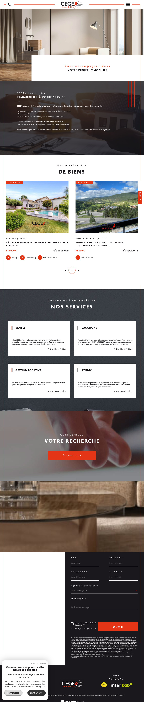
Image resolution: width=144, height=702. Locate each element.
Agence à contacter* (84, 585)
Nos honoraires (66, 695)
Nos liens (103, 695)
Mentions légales (88, 695)
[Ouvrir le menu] (128, 4)
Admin (97, 695)
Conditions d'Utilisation (119, 656)
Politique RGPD (112, 695)
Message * (79, 598)
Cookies (121, 695)
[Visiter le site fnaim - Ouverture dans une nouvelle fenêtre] (104, 685)
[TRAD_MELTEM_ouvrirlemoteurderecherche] (10, 4)
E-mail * (116, 571)
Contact (140, 197)
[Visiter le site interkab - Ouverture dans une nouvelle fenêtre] (122, 685)
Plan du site (77, 695)
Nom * (76, 557)
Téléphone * (80, 571)
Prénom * (116, 557)
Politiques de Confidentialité (101, 656)
